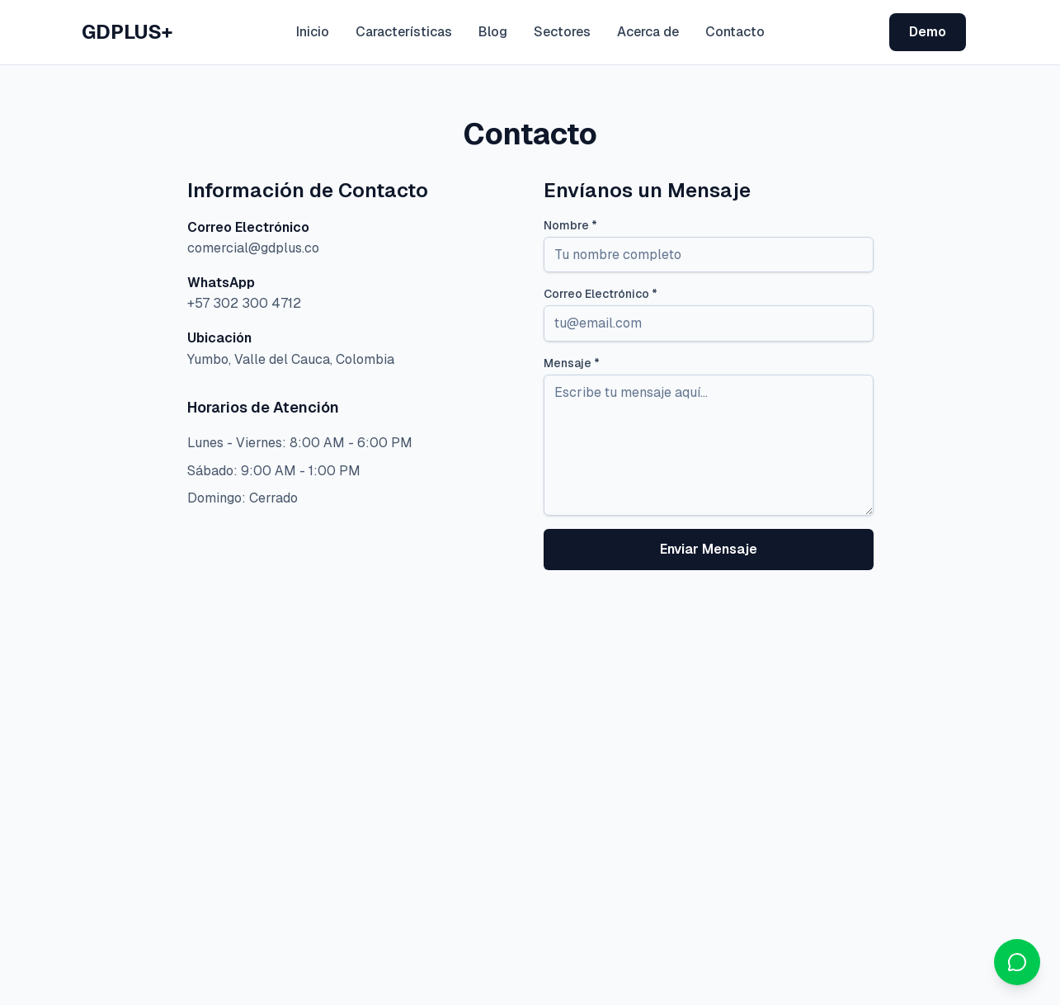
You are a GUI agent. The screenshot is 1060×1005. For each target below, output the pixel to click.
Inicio (312, 31)
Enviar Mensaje (708, 549)
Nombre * (570, 225)
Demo (927, 31)
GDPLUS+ (127, 32)
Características (404, 31)
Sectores (562, 31)
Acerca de (648, 31)
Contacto (735, 31)
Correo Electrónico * (600, 293)
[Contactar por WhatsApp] (1017, 962)
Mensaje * (572, 363)
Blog (492, 31)
